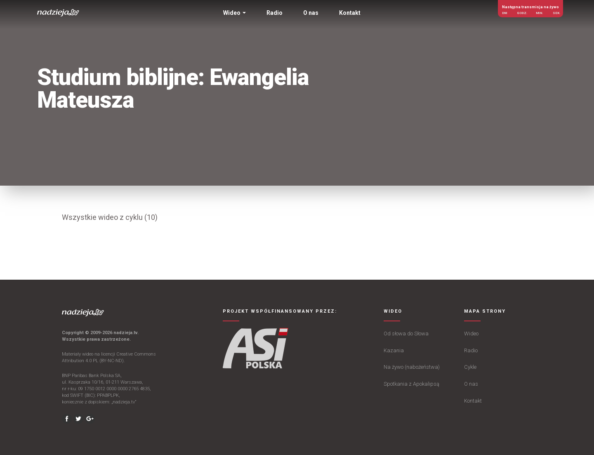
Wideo (471, 333)
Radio (471, 350)
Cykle (470, 367)
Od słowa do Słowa (406, 333)
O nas (471, 384)
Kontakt (473, 401)
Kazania (394, 350)
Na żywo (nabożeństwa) (412, 367)
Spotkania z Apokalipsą (411, 384)
